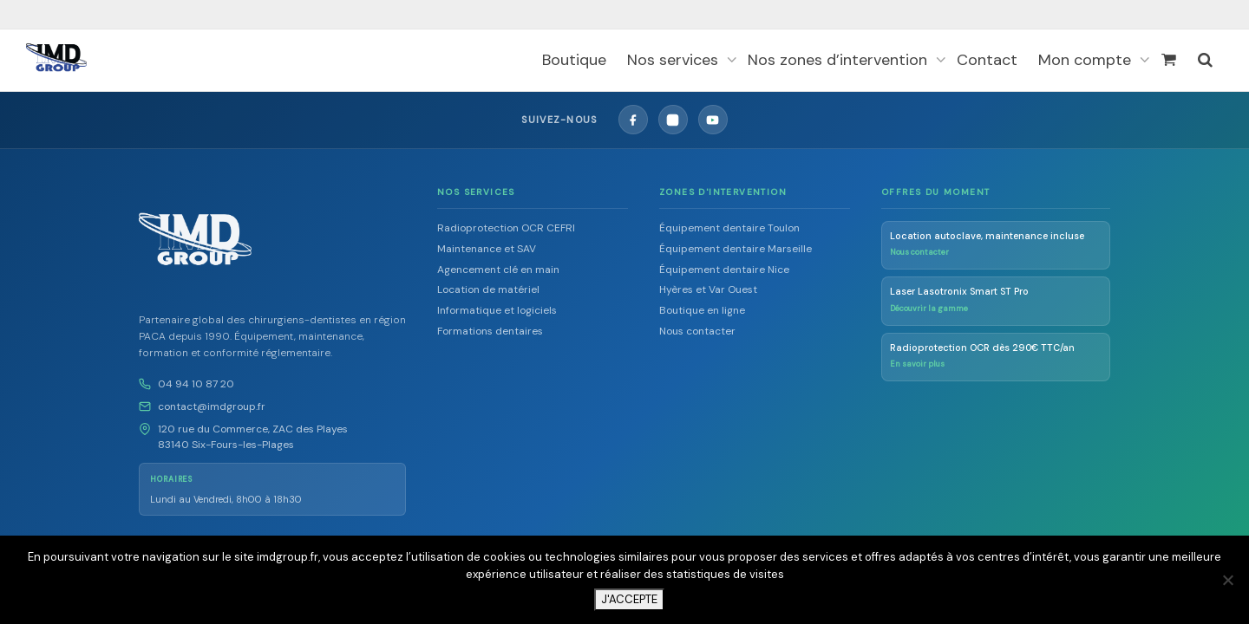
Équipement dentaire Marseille (735, 248)
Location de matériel (488, 289)
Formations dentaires (490, 330)
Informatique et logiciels (497, 309)
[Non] (1227, 579)
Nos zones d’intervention (840, 59)
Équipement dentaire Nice (724, 269)
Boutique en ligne (702, 309)
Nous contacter (697, 330)
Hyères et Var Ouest (708, 289)
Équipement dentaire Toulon (729, 227)
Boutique (574, 59)
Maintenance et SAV (486, 248)
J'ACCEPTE (629, 599)
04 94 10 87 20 (196, 383)
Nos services (675, 59)
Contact (987, 59)
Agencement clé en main (498, 269)
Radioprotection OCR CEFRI (506, 227)
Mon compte (1086, 59)
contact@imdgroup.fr (211, 406)
